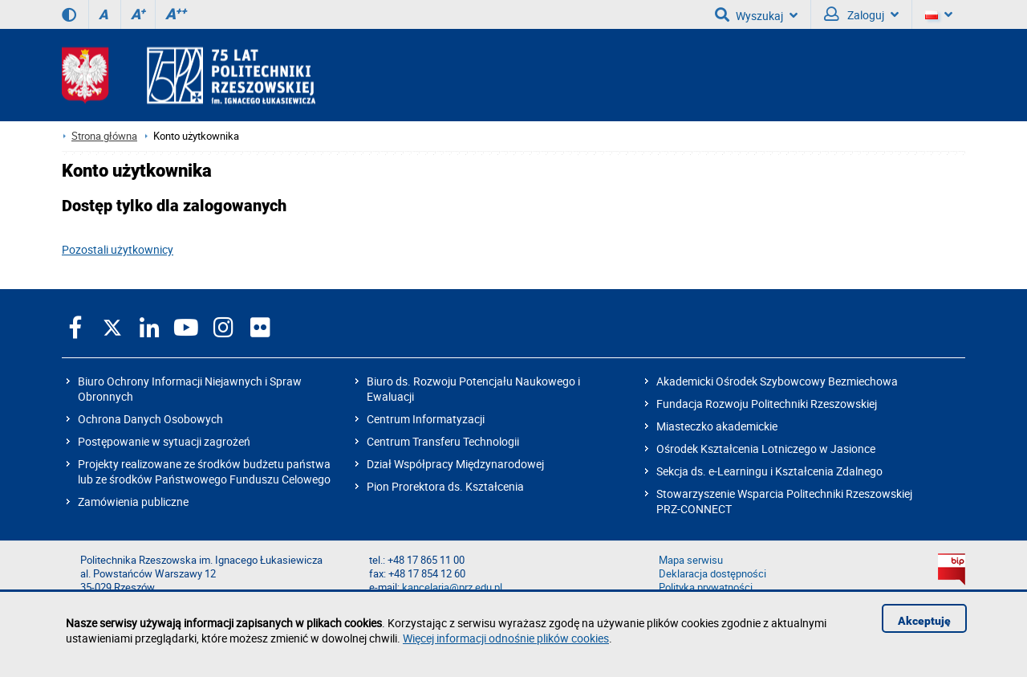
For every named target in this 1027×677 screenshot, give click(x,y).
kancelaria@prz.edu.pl (452, 587)
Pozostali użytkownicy (117, 249)
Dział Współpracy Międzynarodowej (455, 463)
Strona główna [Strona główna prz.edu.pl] (104, 136)
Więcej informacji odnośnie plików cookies (506, 638)
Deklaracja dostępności (712, 574)
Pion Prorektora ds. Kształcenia (445, 486)
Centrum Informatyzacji (426, 418)
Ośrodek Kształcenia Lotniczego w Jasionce (765, 448)
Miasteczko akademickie (716, 426)
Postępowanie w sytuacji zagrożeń (164, 441)
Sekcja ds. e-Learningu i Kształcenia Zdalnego (769, 471)
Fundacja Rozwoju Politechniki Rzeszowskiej (766, 403)
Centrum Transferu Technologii (443, 441)
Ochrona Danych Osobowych (150, 418)
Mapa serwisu (691, 560)
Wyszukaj (756, 14)
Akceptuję (924, 620)
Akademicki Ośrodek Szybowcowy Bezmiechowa (777, 381)
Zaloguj (861, 14)
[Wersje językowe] (938, 14)
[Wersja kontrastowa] (69, 14)
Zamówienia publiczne (133, 501)
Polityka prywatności (706, 587)
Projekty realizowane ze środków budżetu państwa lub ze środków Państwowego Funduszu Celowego (204, 471)
